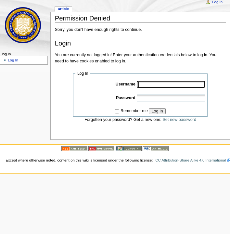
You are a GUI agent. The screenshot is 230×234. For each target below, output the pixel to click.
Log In (157, 111)
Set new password (179, 119)
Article (63, 9)
